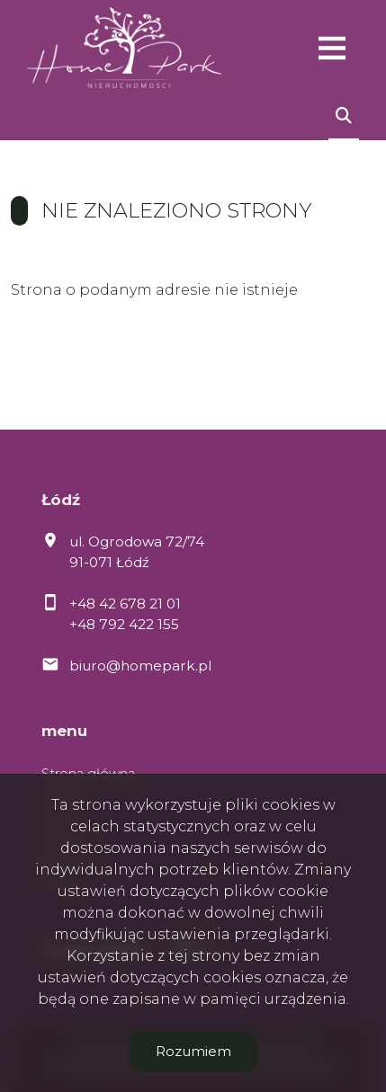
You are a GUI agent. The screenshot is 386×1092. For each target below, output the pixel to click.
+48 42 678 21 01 (125, 603)
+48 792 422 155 (124, 624)
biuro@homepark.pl (140, 665)
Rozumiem (193, 1051)
